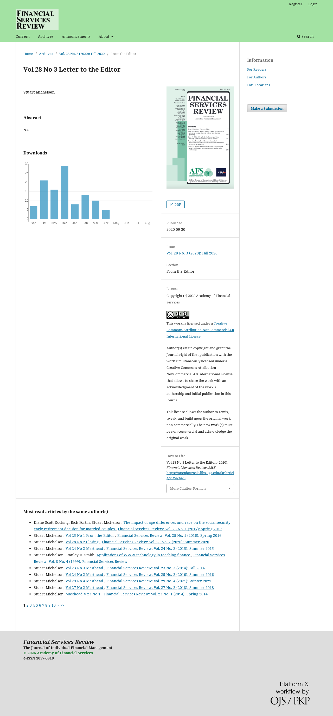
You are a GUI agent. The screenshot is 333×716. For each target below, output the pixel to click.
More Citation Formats (188, 488)
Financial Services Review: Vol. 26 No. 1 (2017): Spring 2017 (170, 528)
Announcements (76, 36)
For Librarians (258, 85)
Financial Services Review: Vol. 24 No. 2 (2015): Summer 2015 (160, 548)
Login (312, 4)
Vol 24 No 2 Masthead (85, 548)
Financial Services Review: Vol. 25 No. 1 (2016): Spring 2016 (169, 535)
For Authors (256, 77)
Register (295, 4)
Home (28, 53)
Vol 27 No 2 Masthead (85, 587)
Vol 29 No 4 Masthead (85, 580)
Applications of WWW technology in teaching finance (144, 554)
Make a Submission (267, 108)
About (104, 36)
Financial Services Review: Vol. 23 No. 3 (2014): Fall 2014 (155, 567)
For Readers (256, 69)
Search (305, 36)
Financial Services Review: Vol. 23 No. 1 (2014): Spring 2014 (156, 594)
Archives (45, 36)
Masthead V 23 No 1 (83, 594)
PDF (177, 204)
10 (54, 605)
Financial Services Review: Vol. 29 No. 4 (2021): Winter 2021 (158, 580)
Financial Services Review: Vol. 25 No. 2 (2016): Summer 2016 (160, 574)
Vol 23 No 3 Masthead (85, 567)
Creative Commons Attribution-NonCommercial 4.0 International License (200, 330)
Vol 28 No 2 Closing (83, 541)
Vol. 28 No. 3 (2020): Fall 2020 (82, 53)
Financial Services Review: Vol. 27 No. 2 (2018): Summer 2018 (160, 587)
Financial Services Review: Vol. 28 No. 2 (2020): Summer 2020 (155, 541)
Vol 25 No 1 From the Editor (90, 535)
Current (23, 36)
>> (62, 605)
